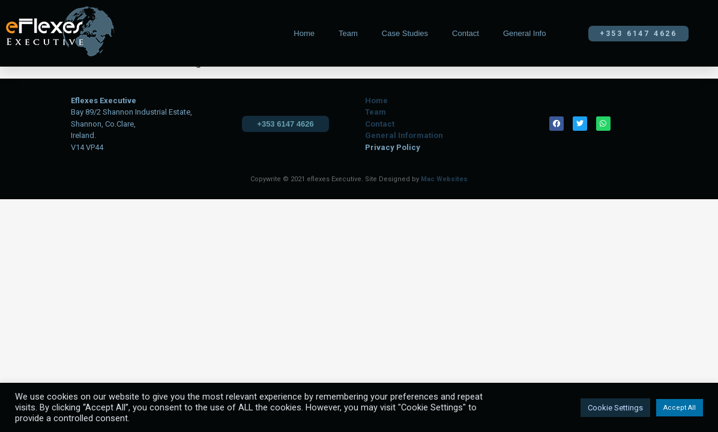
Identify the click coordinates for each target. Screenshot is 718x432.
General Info (524, 33)
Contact (465, 33)
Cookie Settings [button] (615, 407)
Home (304, 33)
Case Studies (405, 33)
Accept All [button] (679, 408)
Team (348, 33)
